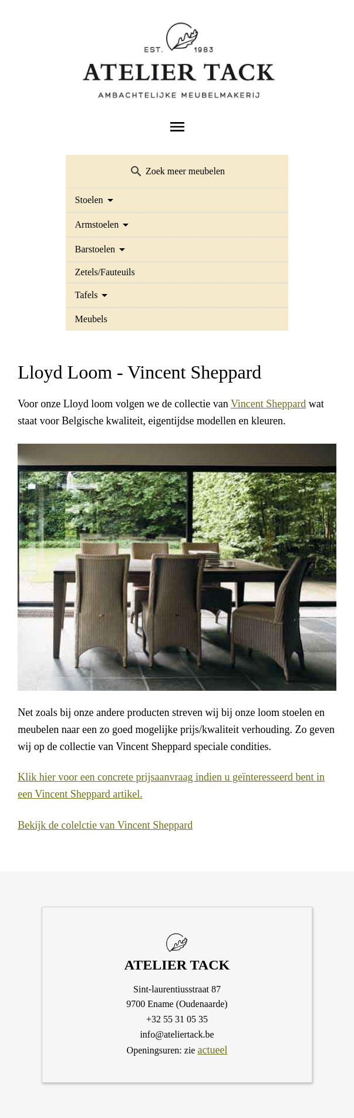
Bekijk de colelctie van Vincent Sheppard (105, 825)
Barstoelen (95, 249)
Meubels (91, 319)
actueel (212, 1050)
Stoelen (89, 200)
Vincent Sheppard (268, 404)
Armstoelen (97, 224)
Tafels (86, 295)
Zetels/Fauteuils (105, 272)
